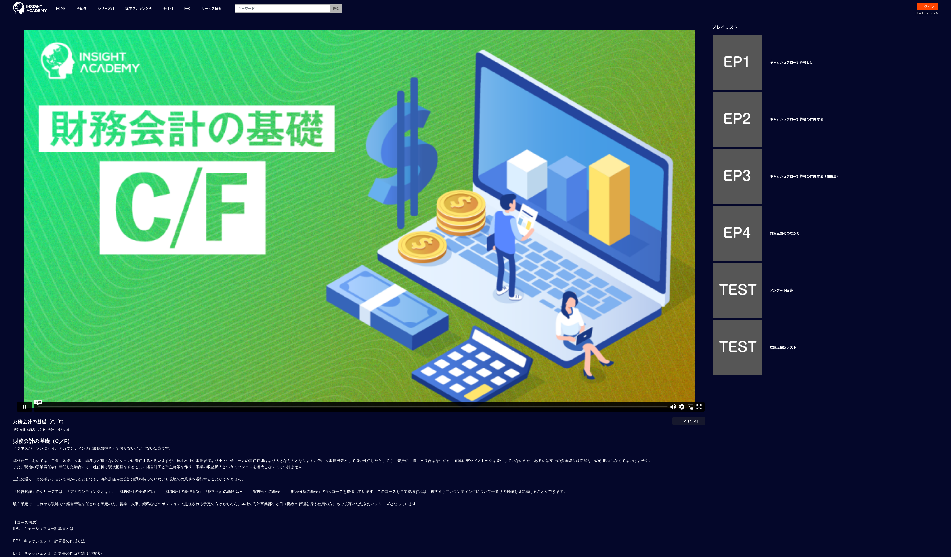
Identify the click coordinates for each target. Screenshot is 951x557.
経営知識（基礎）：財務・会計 (34, 429)
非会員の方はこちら (927, 13)
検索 (336, 8)
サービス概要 (212, 8)
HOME (60, 8)
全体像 (82, 8)
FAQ (187, 8)
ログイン (927, 6)
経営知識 (63, 429)
